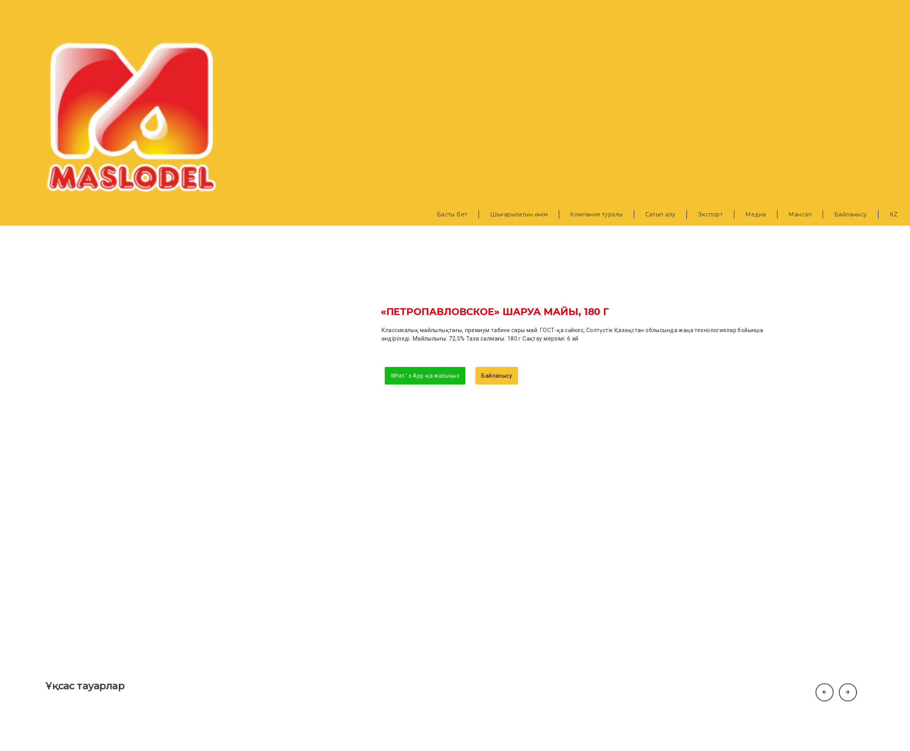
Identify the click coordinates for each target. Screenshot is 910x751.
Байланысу (850, 214)
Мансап (800, 214)
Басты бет (452, 214)
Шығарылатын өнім (519, 214)
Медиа (755, 214)
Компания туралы (596, 214)
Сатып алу (660, 214)
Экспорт (710, 214)
